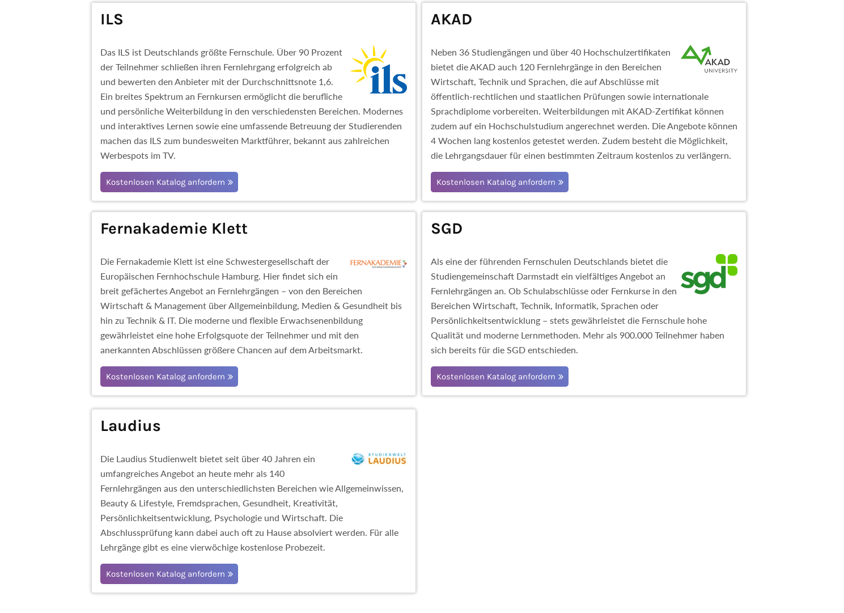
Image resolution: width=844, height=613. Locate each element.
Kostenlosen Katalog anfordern (165, 182)
